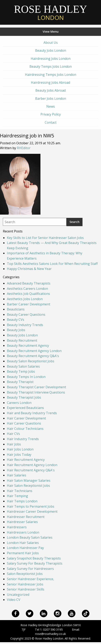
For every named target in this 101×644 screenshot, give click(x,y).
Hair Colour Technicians (25, 428)
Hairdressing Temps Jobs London (50, 74)
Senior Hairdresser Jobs (25, 584)
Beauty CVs (15, 319)
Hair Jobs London (20, 449)
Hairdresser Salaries (22, 522)
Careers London (19, 402)
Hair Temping (17, 496)
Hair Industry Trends (23, 439)
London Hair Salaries (23, 542)
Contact (50, 122)
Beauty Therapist (20, 382)
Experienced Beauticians (25, 407)
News (50, 106)
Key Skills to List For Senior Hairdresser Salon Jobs (45, 237)
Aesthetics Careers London (27, 288)
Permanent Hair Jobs (23, 553)
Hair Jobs (14, 444)
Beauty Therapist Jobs (24, 397)
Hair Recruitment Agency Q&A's (31, 470)
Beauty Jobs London (50, 50)
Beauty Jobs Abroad (50, 90)
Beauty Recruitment (22, 340)
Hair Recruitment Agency (26, 459)
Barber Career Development (28, 304)
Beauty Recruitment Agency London (34, 351)
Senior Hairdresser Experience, (30, 579)
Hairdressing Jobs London (51, 58)
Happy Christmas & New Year (29, 268)
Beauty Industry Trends (25, 325)
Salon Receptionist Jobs (25, 573)
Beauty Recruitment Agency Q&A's (33, 356)
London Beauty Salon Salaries (29, 537)
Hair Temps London (22, 501)
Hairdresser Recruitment (26, 517)
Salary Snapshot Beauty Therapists (34, 558)
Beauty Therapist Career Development (36, 387)
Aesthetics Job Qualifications (28, 293)
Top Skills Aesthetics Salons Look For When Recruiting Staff (52, 263)
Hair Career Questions (24, 423)
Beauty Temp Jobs (21, 371)
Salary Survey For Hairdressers (30, 568)
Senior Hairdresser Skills (25, 589)
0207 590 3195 (53, 629)
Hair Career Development (26, 418)
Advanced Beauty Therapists (28, 283)
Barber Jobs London (50, 98)
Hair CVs (13, 433)
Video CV (13, 599)
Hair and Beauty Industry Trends (32, 413)
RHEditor (23, 148)
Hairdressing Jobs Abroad (50, 82)
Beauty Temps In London (26, 376)
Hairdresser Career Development (32, 511)
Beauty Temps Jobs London (50, 66)
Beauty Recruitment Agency (28, 345)
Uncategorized (18, 594)
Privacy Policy (50, 114)
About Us (50, 42)
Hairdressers (17, 527)
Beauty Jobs (16, 330)
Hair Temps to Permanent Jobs (30, 506)
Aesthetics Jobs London (25, 299)
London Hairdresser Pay (25, 548)
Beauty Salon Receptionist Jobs (30, 361)
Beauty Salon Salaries (23, 366)
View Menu (51, 31)
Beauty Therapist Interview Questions (36, 392)
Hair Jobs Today (19, 454)
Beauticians (16, 309)
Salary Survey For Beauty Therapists (34, 563)
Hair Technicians (19, 491)
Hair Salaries (16, 475)
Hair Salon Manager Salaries (28, 480)
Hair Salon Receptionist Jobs (28, 485)
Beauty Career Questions (26, 314)
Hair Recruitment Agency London (32, 465)
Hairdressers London (23, 532)
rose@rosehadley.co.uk (50, 634)
